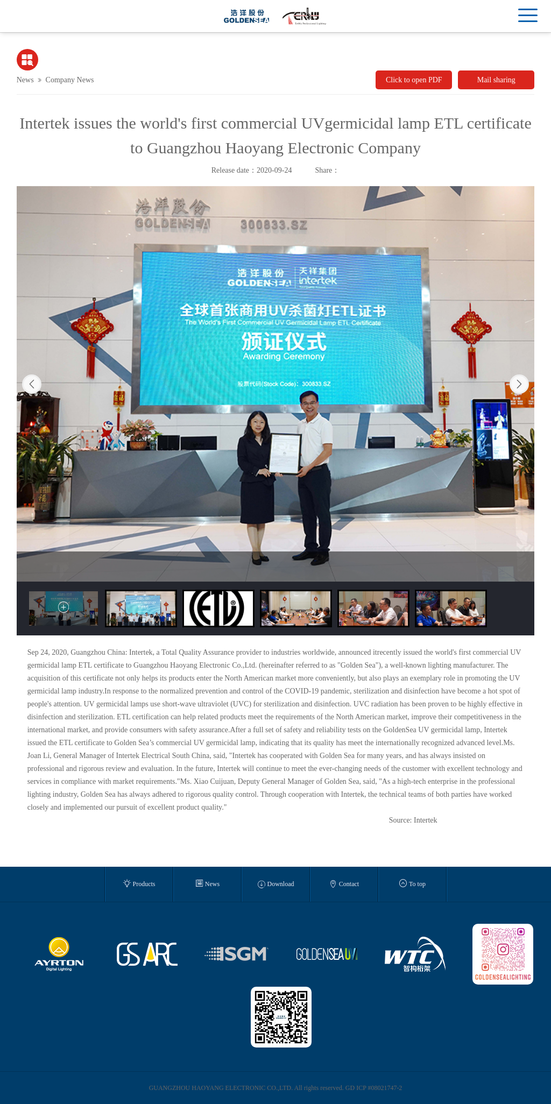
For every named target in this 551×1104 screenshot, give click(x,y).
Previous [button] (31, 384)
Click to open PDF (414, 80)
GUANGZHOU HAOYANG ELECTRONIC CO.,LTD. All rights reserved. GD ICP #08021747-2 (275, 1088)
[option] (276, 384)
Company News (70, 80)
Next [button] (519, 384)
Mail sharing (496, 80)
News (25, 80)
